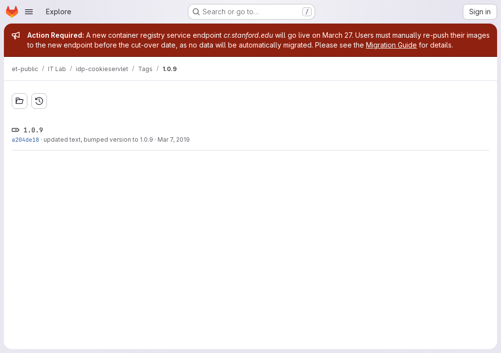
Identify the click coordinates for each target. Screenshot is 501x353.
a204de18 (25, 139)
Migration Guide (391, 45)
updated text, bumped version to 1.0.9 (98, 139)
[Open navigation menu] (29, 12)
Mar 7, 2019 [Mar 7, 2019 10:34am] (174, 139)
